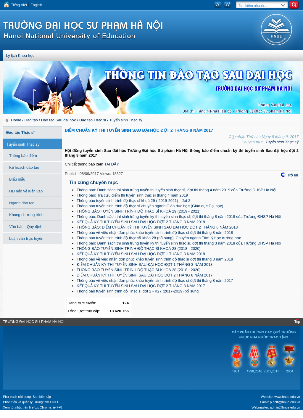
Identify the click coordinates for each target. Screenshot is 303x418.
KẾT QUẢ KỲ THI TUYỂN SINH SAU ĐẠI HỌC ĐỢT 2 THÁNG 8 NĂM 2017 (141, 286)
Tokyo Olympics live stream (21, 416)
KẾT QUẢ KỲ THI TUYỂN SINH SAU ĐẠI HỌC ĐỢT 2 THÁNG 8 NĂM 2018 (141, 222)
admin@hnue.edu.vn (285, 407)
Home (16, 120)
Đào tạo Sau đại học (58, 120)
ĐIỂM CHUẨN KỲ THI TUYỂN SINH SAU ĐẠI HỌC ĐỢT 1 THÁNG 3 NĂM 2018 (144, 264)
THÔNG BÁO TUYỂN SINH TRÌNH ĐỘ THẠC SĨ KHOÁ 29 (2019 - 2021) (139, 211)
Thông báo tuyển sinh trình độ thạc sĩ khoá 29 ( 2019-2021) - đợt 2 (133, 200)
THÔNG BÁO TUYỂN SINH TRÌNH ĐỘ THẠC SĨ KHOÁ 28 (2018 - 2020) (139, 248)
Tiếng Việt (19, 5)
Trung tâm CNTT (46, 402)
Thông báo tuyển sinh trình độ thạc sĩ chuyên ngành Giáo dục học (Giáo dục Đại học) (150, 206)
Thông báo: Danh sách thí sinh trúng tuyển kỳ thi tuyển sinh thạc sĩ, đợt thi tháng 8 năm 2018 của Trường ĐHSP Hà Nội (179, 216)
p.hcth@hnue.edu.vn (285, 402)
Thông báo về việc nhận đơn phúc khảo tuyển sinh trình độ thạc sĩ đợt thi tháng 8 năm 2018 (155, 232)
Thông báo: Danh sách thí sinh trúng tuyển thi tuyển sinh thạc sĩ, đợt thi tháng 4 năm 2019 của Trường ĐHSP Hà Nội (176, 190)
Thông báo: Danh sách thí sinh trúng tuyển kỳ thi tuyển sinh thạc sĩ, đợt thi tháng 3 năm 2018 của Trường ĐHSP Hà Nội (179, 243)
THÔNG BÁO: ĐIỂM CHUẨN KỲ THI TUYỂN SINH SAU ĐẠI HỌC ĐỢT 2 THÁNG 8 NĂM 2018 (157, 227)
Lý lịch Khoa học (20, 55)
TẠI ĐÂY (111, 164)
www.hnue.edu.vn (287, 396)
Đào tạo (31, 120)
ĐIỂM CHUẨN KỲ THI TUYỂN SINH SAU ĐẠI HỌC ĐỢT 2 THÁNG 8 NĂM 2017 (144, 275)
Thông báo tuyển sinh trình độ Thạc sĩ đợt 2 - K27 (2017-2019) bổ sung (138, 291)
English (36, 5)
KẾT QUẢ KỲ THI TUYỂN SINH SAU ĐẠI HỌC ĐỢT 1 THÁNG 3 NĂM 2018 (141, 254)
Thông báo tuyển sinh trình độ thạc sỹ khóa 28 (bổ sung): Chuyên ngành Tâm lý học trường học (159, 238)
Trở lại (292, 175)
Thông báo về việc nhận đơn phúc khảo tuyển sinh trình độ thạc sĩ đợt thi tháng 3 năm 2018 (155, 259)
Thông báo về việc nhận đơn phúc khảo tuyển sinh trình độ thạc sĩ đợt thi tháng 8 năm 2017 (155, 280)
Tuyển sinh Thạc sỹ (125, 120)
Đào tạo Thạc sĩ (92, 120)
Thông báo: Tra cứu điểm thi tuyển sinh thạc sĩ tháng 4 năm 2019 (132, 195)
